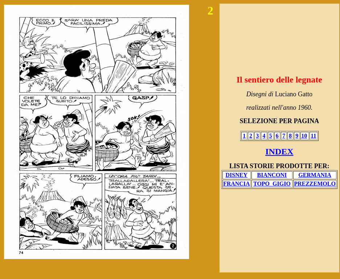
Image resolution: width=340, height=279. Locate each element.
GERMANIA (314, 175)
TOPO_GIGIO (272, 184)
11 (313, 136)
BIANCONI (272, 175)
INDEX (279, 151)
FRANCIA (236, 184)
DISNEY (236, 175)
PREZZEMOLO (315, 184)
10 (304, 136)
